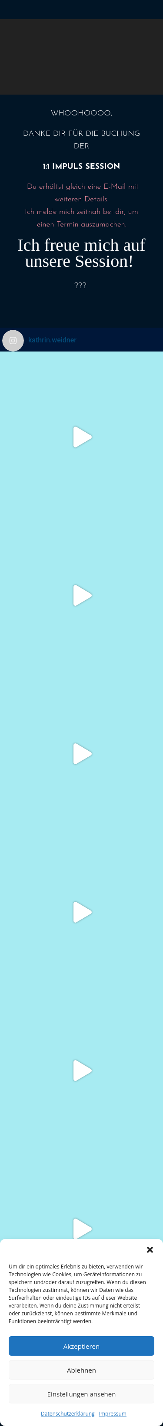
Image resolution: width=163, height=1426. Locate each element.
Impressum (112, 1413)
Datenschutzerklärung (68, 1413)
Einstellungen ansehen (81, 1394)
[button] (150, 1249)
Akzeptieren (81, 1346)
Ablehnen (81, 1370)
